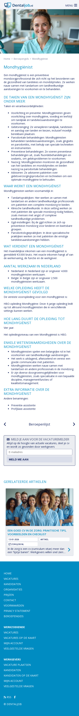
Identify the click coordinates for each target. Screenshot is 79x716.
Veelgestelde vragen (19, 648)
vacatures (11, 578)
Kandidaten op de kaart (21, 675)
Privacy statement (17, 611)
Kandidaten (12, 670)
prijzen (9, 595)
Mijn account (13, 643)
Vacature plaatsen (17, 665)
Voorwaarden (14, 605)
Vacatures (11, 632)
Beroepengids (21, 58)
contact (10, 600)
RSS (7, 697)
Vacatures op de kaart (20, 638)
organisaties (13, 589)
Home (7, 58)
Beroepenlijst (39, 424)
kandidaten (12, 584)
